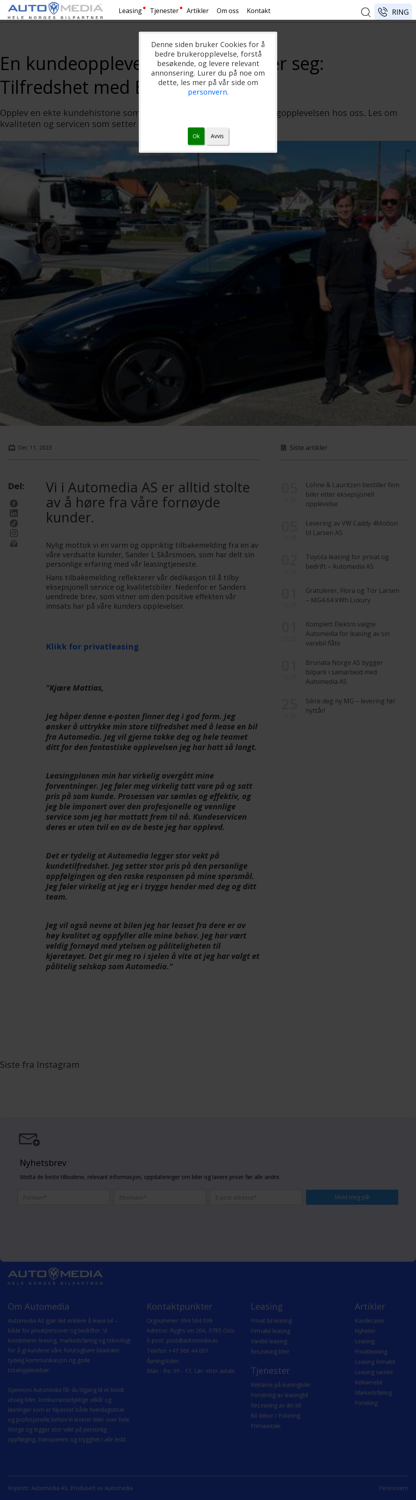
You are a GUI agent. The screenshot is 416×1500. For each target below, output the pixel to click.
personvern (207, 92)
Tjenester (164, 10)
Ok (196, 136)
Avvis (217, 136)
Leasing (130, 10)
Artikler (198, 10)
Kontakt (258, 10)
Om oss (228, 10)
